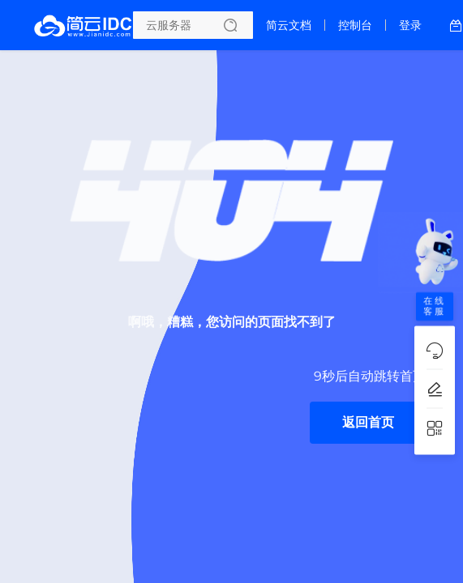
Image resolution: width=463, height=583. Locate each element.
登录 (410, 25)
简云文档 (288, 25)
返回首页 (368, 422)
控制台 (355, 25)
